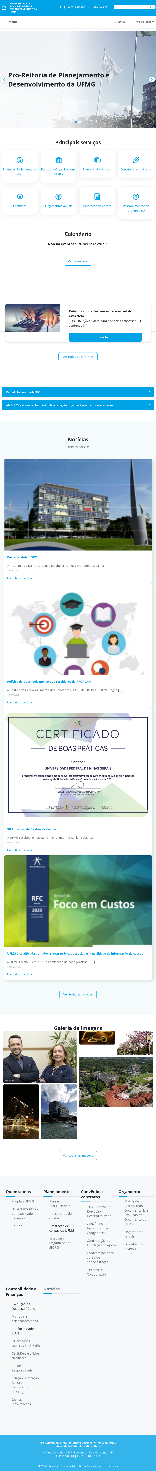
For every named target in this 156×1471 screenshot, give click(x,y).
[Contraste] (60, 7)
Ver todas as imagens (78, 1155)
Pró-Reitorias (145, 21)
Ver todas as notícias (78, 994)
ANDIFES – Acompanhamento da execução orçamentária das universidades (59, 405)
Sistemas (120, 21)
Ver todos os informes (78, 357)
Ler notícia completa (19, 578)
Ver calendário (78, 261)
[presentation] (4, 79)
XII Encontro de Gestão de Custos (31, 829)
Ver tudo (105, 337)
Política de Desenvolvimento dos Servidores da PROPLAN (49, 681)
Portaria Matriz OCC (22, 557)
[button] (76, 122)
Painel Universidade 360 (23, 392)
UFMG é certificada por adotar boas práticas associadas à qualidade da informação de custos (75, 953)
